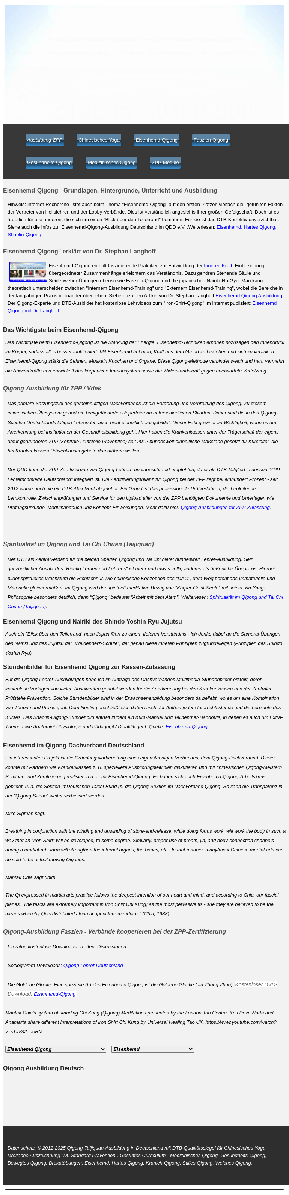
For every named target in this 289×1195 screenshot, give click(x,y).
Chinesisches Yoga (99, 140)
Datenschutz (21, 1148)
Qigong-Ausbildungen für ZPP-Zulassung (225, 507)
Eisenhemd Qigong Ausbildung (248, 295)
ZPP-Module (165, 162)
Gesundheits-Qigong (49, 162)
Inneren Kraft (218, 265)
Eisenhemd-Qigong (157, 140)
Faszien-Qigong (211, 140)
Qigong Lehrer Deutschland (93, 965)
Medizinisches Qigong (111, 162)
